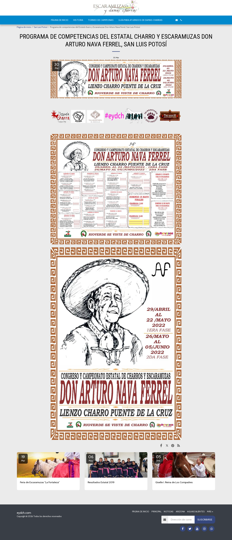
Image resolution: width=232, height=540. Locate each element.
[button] (167, 20)
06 (90, 458)
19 (23, 458)
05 (158, 458)
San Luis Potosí (40, 27)
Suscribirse (204, 519)
